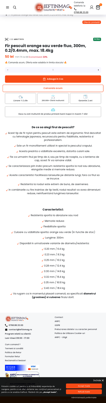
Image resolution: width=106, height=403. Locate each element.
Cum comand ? (12, 344)
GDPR (57, 325)
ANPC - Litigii (61, 337)
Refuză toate (84, 392)
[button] (7, 7)
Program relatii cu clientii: (18, 333)
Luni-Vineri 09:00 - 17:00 (17, 338)
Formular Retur (12, 356)
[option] (53, 22)
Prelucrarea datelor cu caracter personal (76, 329)
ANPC (57, 321)
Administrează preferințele (83, 397)
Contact (59, 317)
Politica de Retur (13, 352)
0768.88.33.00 (81, 12)
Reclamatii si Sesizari (15, 360)
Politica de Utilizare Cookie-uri (70, 333)
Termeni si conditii (14, 348)
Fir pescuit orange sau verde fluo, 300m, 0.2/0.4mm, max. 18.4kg (42, 15)
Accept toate (84, 386)
